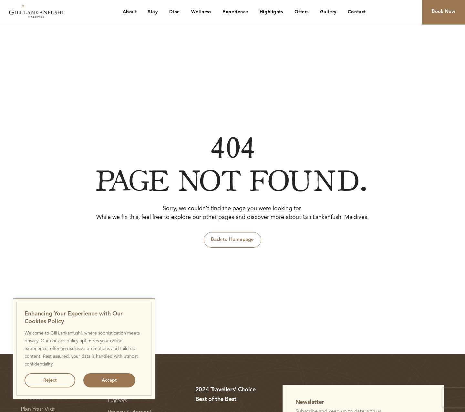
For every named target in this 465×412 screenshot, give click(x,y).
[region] (84, 348)
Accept (109, 380)
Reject (50, 380)
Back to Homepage (232, 239)
